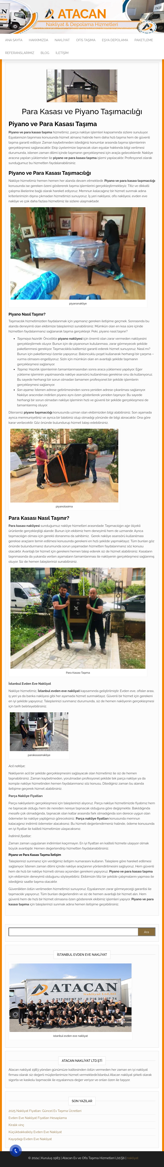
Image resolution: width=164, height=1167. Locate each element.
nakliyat (132, 1158)
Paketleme (144, 40)
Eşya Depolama (115, 40)
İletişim (62, 53)
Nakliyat (62, 40)
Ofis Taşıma (86, 40)
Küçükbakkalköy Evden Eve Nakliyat (35, 1132)
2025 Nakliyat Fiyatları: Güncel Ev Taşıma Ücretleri (45, 1111)
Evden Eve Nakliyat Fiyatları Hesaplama (38, 1118)
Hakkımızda (38, 40)
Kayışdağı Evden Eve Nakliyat (30, 1139)
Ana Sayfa (13, 40)
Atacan (82, 13)
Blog (45, 53)
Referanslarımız (19, 53)
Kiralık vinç (16, 1125)
